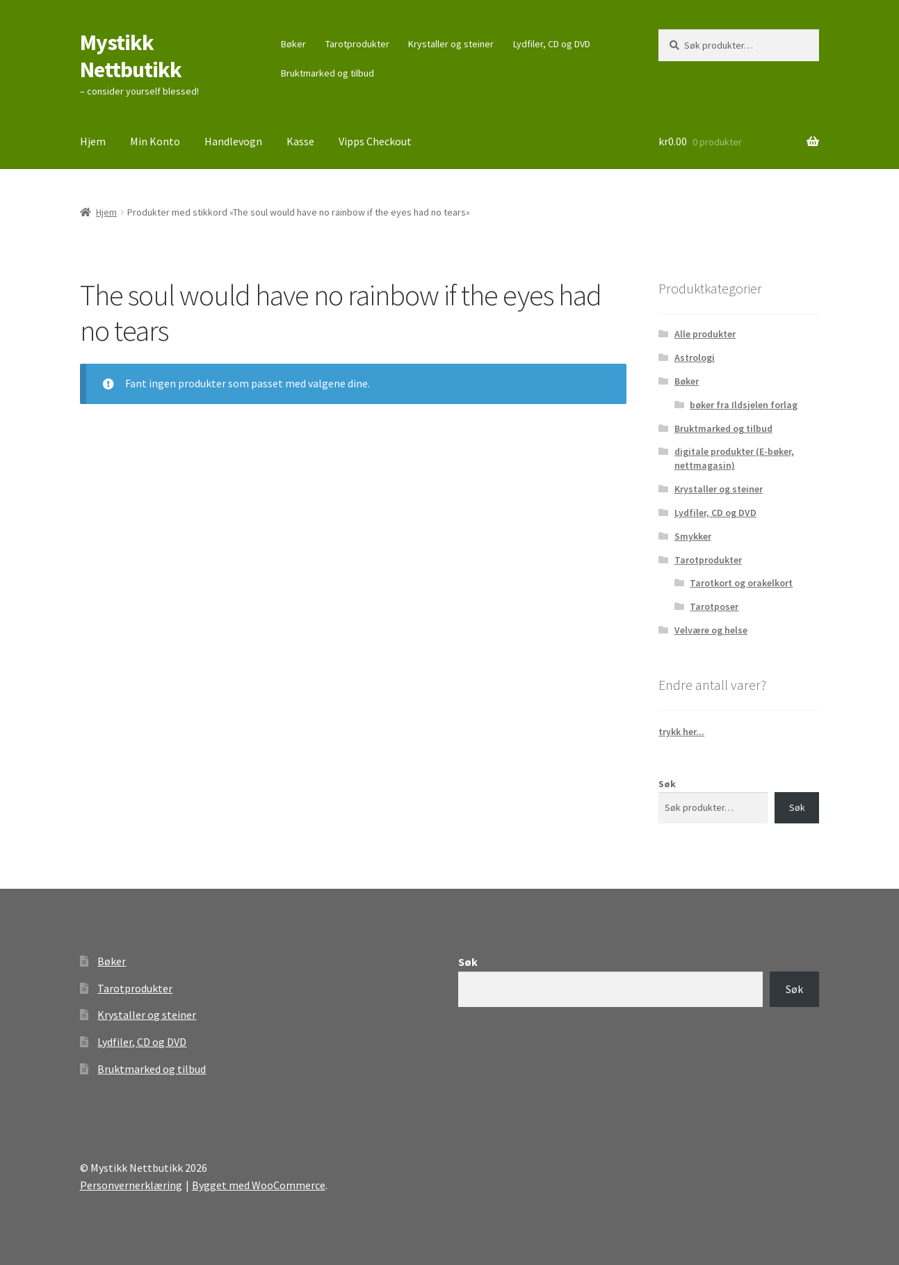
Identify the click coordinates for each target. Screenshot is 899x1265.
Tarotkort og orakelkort (741, 583)
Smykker (692, 536)
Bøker (293, 44)
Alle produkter (705, 334)
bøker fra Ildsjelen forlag (743, 404)
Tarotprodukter (357, 44)
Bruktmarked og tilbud (327, 73)
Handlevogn (233, 141)
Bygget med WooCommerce (258, 1185)
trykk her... (681, 731)
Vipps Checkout (375, 141)
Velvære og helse (710, 630)
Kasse (300, 141)
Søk (667, 783)
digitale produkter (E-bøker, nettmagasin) (734, 458)
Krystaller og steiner (451, 44)
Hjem (93, 141)
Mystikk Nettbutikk (130, 56)
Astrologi (694, 357)
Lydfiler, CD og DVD (551, 44)
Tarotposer (714, 606)
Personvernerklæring (131, 1185)
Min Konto (155, 141)
